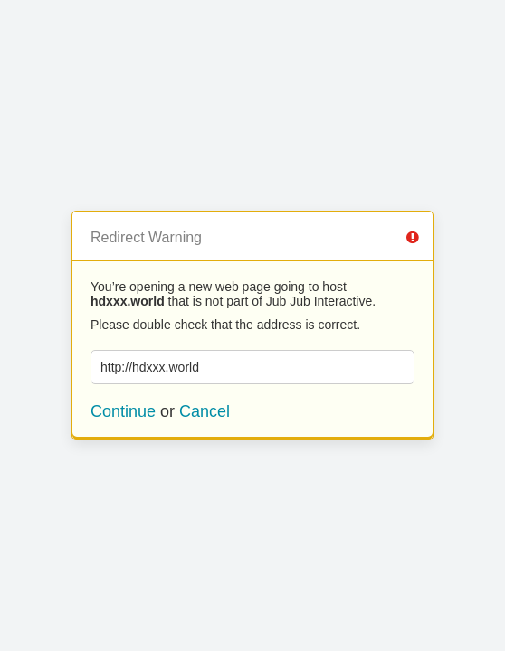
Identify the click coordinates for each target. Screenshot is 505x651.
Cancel (204, 411)
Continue (123, 411)
